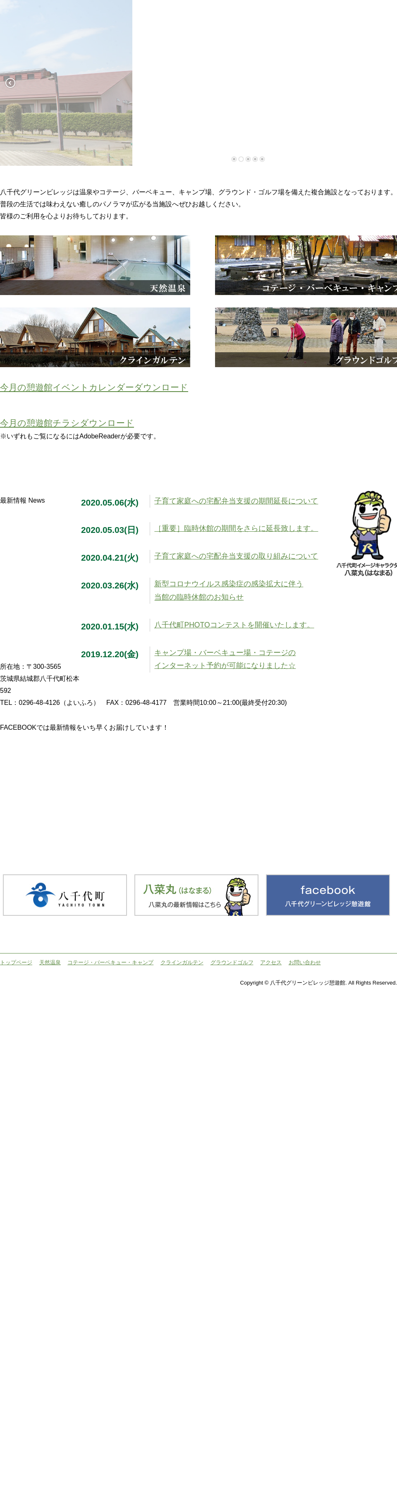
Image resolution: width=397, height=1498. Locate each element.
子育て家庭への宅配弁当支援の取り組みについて (236, 556)
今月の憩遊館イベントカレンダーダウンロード (94, 387)
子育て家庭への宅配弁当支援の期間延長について (236, 501)
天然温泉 (50, 962)
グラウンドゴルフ (232, 962)
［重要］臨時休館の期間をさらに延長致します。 (236, 528)
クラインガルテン (181, 962)
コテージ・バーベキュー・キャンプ (110, 962)
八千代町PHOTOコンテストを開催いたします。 (234, 625)
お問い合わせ (305, 962)
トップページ (16, 962)
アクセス (271, 962)
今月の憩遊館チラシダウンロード (67, 423)
